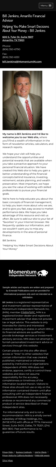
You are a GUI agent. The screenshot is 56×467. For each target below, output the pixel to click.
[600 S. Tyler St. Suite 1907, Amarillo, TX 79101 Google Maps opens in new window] (17, 38)
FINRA (25, 312)
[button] (46, 5)
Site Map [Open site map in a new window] (7, 460)
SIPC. (32, 312)
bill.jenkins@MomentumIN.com (22, 61)
